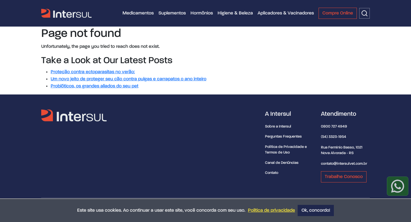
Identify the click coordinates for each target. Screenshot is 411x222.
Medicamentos (138, 13)
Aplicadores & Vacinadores (286, 13)
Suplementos (172, 13)
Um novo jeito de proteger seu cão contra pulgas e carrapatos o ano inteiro (128, 79)
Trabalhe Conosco (344, 176)
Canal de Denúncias (282, 163)
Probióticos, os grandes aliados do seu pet (94, 86)
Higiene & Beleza (235, 13)
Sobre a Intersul (278, 126)
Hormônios (201, 13)
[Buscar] (364, 13)
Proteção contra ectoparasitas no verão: (93, 72)
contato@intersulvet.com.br (344, 164)
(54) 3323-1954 (333, 137)
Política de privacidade (271, 210)
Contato (271, 173)
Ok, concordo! (315, 210)
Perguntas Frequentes (283, 136)
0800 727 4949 (334, 126)
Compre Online (337, 13)
